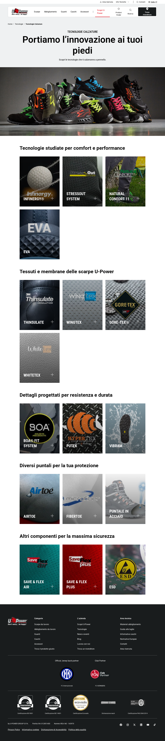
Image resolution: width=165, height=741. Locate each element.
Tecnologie (19, 24)
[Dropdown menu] (123, 2)
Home (10, 24)
